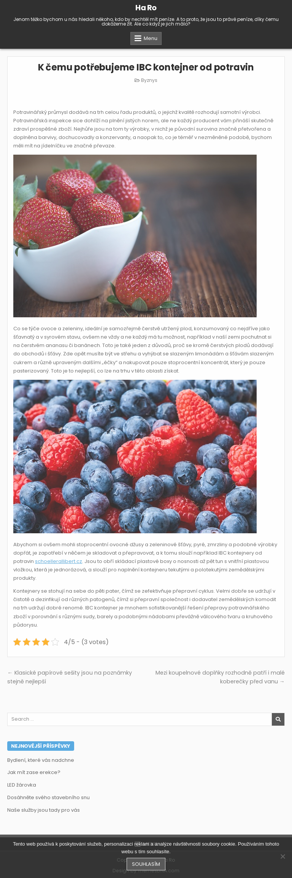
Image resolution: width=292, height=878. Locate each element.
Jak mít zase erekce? (33, 772)
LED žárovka (21, 784)
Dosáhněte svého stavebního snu (48, 797)
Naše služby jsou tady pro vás (43, 810)
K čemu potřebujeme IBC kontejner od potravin (146, 67)
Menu (150, 38)
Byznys (149, 80)
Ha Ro (146, 7)
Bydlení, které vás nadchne (40, 760)
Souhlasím (146, 864)
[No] (282, 856)
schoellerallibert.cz (58, 561)
